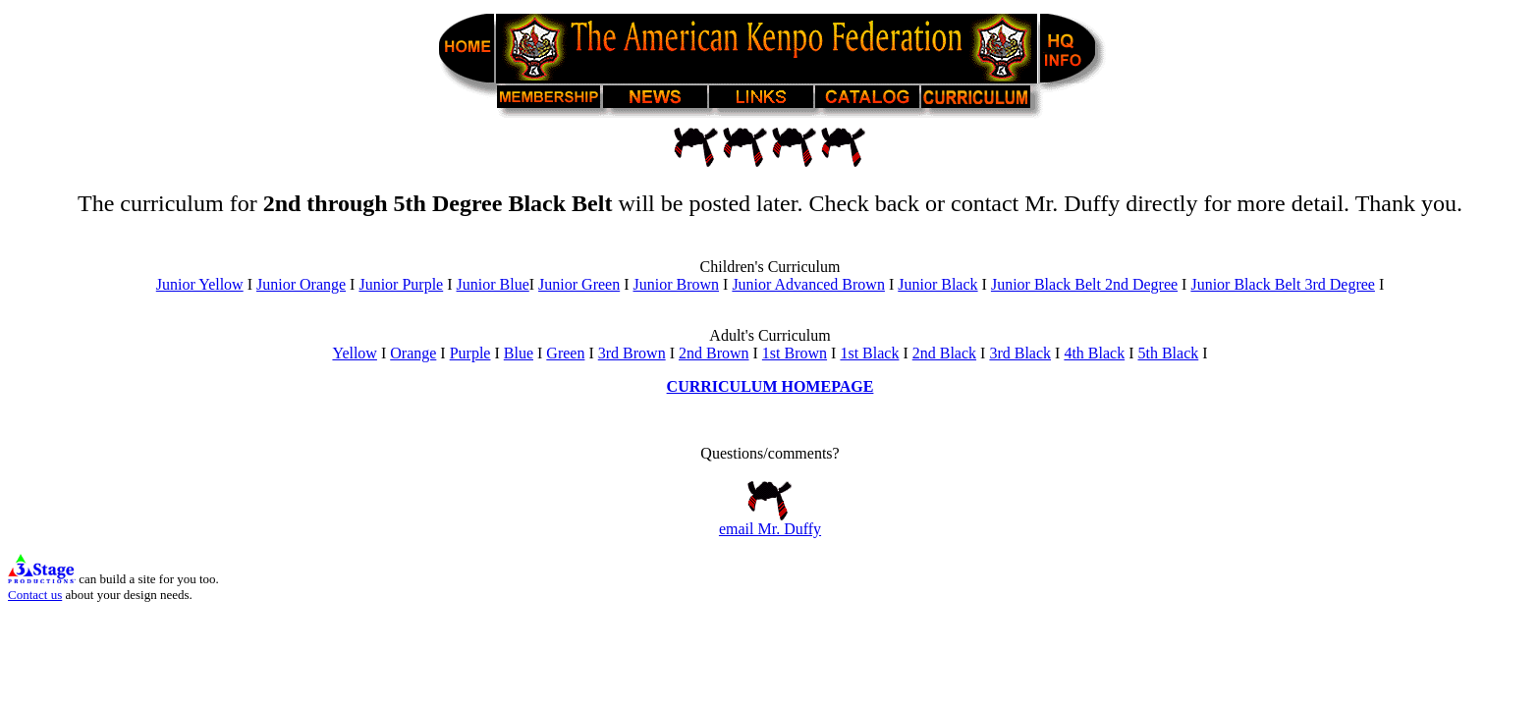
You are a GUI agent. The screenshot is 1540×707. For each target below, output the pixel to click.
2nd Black (944, 353)
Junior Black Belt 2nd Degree (1084, 284)
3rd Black (1020, 353)
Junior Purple (400, 284)
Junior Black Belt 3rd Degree (1282, 284)
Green (565, 353)
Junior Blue (493, 284)
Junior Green (579, 284)
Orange (413, 353)
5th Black (1167, 353)
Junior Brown (676, 284)
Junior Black (937, 284)
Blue (518, 353)
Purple (470, 353)
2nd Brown (714, 353)
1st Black (869, 353)
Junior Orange (301, 284)
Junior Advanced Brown (808, 284)
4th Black (1094, 353)
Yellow (354, 353)
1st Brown (794, 353)
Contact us (35, 594)
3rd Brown (632, 353)
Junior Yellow (200, 284)
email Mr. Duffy (770, 522)
